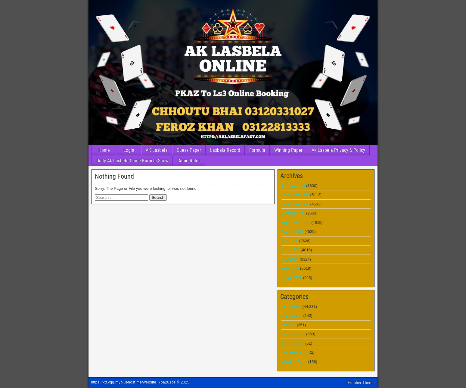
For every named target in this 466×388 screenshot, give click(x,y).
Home (104, 150)
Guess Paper (189, 150)
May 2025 (290, 259)
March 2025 (291, 277)
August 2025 (292, 231)
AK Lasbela (157, 150)
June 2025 (290, 250)
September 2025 (295, 222)
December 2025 (295, 194)
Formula (257, 150)
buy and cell (291, 315)
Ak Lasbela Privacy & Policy (338, 150)
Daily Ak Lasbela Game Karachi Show (132, 161)
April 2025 (290, 268)
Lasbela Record (225, 150)
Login (128, 150)
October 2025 (293, 213)
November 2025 (295, 204)
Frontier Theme (361, 382)
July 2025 (289, 241)
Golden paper (293, 334)
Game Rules (188, 161)
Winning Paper (288, 150)
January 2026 (293, 185)
